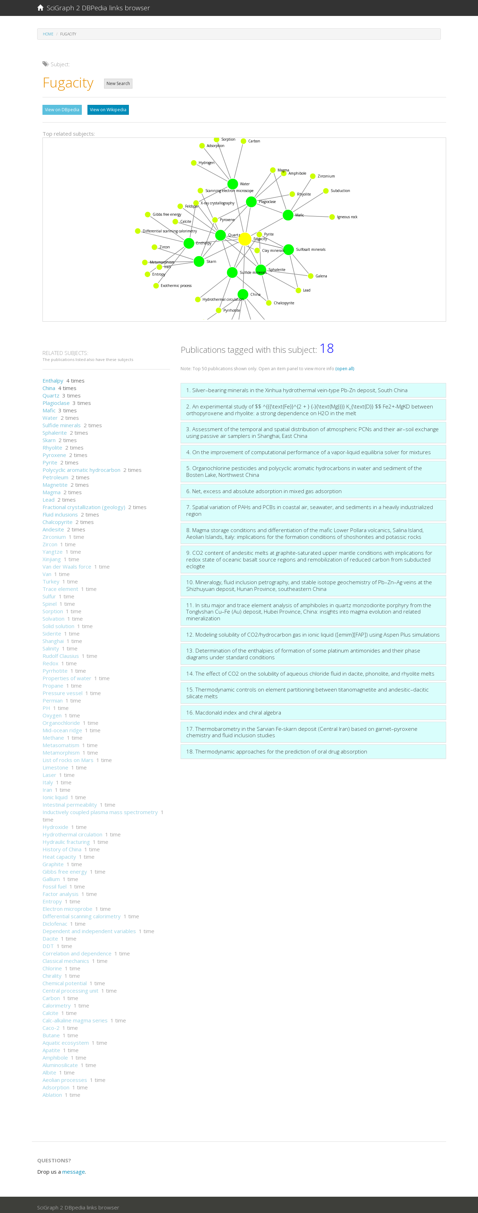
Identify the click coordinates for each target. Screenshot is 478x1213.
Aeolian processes (64, 1076)
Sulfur (49, 592)
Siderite (51, 629)
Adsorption (55, 1083)
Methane (53, 734)
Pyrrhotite (55, 667)
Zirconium (54, 533)
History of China (61, 845)
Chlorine (52, 964)
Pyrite (49, 458)
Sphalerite (54, 429)
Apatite (51, 1046)
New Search (118, 83)
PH (46, 704)
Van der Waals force (66, 562)
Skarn (49, 436)
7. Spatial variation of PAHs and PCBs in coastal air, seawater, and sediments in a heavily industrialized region (309, 507)
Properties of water (66, 674)
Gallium (51, 875)
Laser (49, 771)
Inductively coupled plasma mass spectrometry (100, 808)
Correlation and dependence (77, 949)
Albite (49, 1068)
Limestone (55, 763)
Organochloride (61, 719)
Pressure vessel (62, 689)
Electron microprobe (67, 905)
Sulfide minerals (61, 421)
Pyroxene (54, 451)
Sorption (52, 607)
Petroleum (55, 473)
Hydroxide (55, 823)
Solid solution (58, 622)
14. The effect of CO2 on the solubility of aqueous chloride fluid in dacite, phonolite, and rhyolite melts (310, 669)
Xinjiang (51, 555)
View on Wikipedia (108, 110)
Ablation (52, 1091)
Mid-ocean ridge (62, 726)
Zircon (49, 540)
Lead (48, 496)
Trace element (60, 585)
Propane (52, 682)
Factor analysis (60, 890)
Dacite (50, 934)
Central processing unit (70, 987)
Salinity (50, 644)
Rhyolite (52, 443)
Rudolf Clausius (60, 652)
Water (50, 414)
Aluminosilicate (60, 1061)
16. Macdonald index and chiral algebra (233, 708)
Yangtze (52, 548)
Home (48, 34)
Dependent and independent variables (89, 927)
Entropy (52, 897)
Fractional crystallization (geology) (83, 503)
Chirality (52, 972)
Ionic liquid (55, 793)
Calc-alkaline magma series (75, 1016)
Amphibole (55, 1053)
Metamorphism (61, 748)
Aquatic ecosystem (65, 1039)
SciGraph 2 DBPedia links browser (93, 7)
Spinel (49, 600)
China (48, 384)
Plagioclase (56, 399)
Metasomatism (60, 741)
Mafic (49, 406)
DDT (48, 942)
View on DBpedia (62, 110)
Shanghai (53, 637)
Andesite (53, 525)
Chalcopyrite (57, 518)
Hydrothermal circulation (72, 830)
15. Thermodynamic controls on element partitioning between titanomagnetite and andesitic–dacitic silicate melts (307, 689)
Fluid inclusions (60, 510)
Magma (51, 488)
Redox (50, 659)
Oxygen (52, 711)
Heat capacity (59, 853)
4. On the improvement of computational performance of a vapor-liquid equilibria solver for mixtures (308, 448)
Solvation (53, 615)
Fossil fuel (54, 882)
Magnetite (55, 481)
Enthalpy (52, 376)
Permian (52, 696)
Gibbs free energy (64, 867)
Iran (47, 786)
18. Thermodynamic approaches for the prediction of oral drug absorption (276, 747)
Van (46, 570)
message (73, 1168)
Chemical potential (64, 979)
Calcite (50, 1009)
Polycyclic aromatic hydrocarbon (81, 466)
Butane (51, 1031)
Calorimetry (56, 1001)
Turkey (50, 577)
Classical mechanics (65, 957)
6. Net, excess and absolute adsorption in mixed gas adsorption (264, 487)
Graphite (53, 860)
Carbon (51, 994)
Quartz (50, 391)
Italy (47, 778)
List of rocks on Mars (67, 756)
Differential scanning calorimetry (81, 912)
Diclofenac (54, 920)
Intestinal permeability (69, 801)
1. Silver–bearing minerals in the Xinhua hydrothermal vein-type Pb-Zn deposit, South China (297, 386)
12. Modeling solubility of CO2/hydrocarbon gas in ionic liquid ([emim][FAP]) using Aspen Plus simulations (313, 630)
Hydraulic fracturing (66, 838)
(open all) (344, 365)
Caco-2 (50, 1024)
